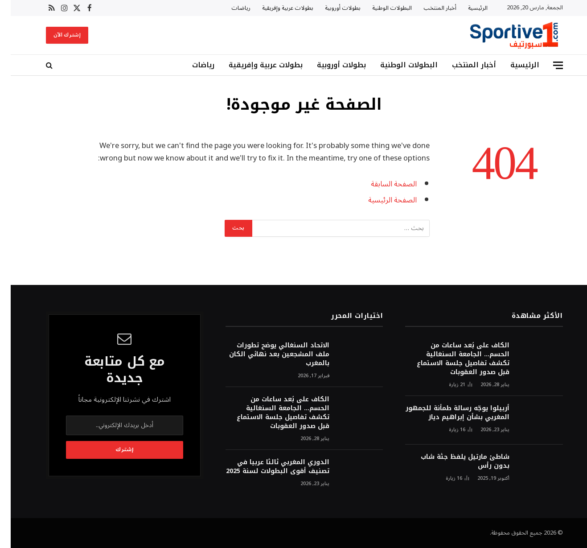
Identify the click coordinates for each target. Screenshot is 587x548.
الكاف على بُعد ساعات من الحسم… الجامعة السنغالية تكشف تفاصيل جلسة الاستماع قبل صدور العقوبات (452, 359)
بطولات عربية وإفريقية (277, 8)
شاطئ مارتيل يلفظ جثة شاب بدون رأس (454, 461)
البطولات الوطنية (381, 8)
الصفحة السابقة (383, 184)
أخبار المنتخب (429, 8)
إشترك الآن (56, 35)
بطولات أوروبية (332, 8)
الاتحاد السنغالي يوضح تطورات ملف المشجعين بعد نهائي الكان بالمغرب (268, 354)
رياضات (230, 8)
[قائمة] (547, 65)
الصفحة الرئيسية (381, 200)
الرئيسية (467, 8)
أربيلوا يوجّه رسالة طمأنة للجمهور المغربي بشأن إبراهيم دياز (447, 413)
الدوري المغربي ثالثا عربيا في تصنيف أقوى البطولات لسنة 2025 (267, 467)
